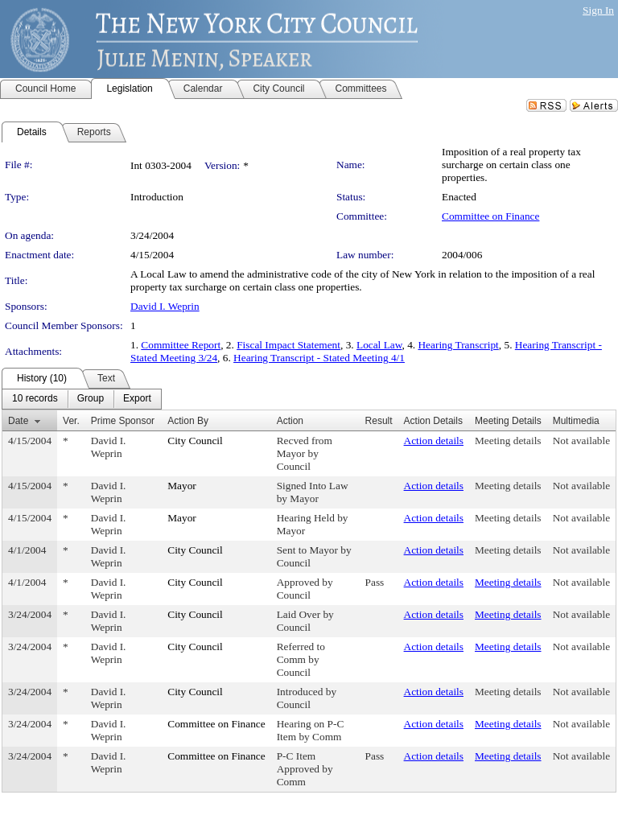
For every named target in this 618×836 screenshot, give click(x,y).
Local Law (379, 345)
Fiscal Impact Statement (288, 345)
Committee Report (180, 345)
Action (290, 420)
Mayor (181, 486)
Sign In (598, 10)
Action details (434, 440)
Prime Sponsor (122, 420)
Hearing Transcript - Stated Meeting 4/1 (319, 358)
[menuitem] (35, 399)
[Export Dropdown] (137, 399)
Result (379, 420)
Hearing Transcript (458, 345)
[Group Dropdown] (90, 399)
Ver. (71, 420)
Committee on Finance (490, 216)
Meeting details (508, 440)
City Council (195, 440)
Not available (581, 440)
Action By (187, 420)
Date (18, 420)
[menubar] (82, 399)
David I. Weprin (165, 306)
